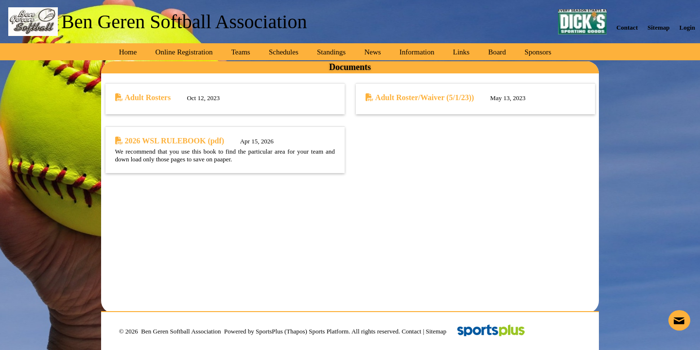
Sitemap (436, 331)
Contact (411, 331)
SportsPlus (269, 331)
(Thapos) (295, 331)
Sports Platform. (329, 331)
